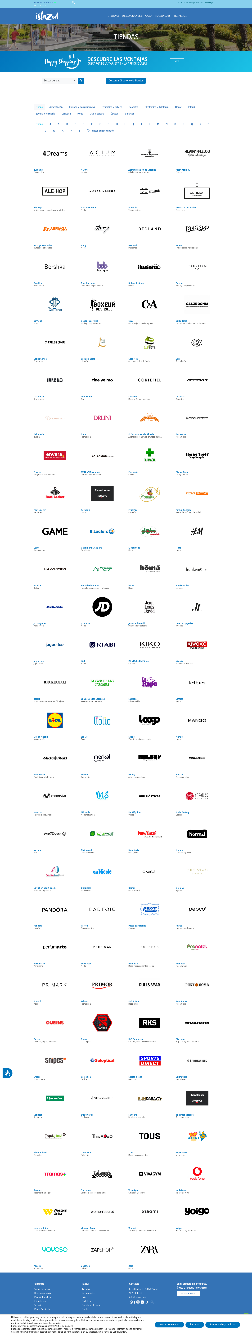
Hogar (178, 107)
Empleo (85, 1309)
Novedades (163, 15)
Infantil (191, 107)
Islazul (85, 1284)
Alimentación (56, 107)
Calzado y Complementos (82, 107)
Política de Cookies (63, 1326)
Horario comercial (42, 1293)
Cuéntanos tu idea (91, 1305)
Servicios (180, 15)
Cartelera (86, 1301)
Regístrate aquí (188, 1293)
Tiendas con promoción (100, 130)
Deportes (133, 107)
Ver (177, 61)
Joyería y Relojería (45, 114)
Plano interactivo (42, 1297)
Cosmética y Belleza (112, 107)
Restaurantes (132, 15)
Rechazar (194, 1325)
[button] (59, 81)
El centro (39, 1284)
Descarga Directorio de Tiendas (125, 81)
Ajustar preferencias (169, 1325)
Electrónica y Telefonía (156, 107)
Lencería (66, 114)
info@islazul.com (196, 2)
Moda (80, 114)
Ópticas (114, 114)
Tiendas (113, 15)
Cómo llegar (40, 1301)
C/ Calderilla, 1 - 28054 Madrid (143, 1289)
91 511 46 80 (183, 2)
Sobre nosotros (42, 1289)
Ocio (148, 15)
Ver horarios (40, 5)
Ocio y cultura (97, 114)
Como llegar (209, 2)
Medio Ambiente (42, 1309)
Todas (39, 107)
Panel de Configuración (115, 1332)
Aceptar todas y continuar (222, 1325)
